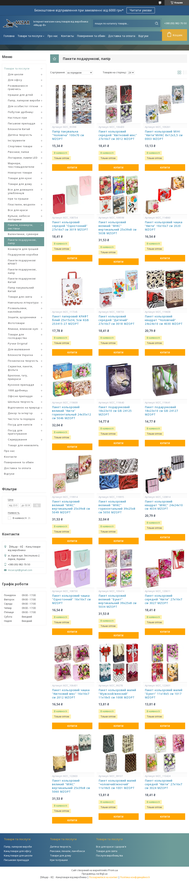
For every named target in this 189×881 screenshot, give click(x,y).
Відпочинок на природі (24, 407)
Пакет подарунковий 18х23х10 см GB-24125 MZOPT (115, 410)
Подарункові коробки (23, 254)
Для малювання (19, 349)
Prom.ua (113, 870)
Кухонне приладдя (21, 384)
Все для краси (18, 210)
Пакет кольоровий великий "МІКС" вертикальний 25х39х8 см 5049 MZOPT (71, 507)
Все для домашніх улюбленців (20, 191)
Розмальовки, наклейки (17, 309)
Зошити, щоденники (22, 317)
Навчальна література (23, 302)
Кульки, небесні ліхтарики (19, 217)
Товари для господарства (17, 336)
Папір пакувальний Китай (21, 289)
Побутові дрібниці (20, 112)
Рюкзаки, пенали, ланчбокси (67, 851)
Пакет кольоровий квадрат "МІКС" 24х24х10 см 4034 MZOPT (164, 505)
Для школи (15, 74)
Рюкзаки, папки (18, 152)
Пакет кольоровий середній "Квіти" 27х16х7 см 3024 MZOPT (163, 784)
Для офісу (15, 80)
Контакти (10, 456)
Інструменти (16, 140)
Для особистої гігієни (23, 106)
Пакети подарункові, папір (22, 241)
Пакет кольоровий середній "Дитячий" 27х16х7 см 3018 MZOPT (117, 320)
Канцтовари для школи (18, 855)
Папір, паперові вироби (24, 100)
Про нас (52, 36)
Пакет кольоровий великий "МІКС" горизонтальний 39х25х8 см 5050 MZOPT (117, 507)
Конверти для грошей (23, 249)
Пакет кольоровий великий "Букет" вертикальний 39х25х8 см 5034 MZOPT (118, 601)
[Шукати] (156, 23)
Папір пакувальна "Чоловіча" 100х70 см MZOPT (68, 135)
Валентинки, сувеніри (23, 234)
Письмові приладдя (21, 123)
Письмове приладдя (16, 860)
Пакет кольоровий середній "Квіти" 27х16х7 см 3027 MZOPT (163, 599)
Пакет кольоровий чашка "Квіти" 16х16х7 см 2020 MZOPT (163, 225)
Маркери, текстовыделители (21, 165)
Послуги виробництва (109, 855)
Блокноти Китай (19, 129)
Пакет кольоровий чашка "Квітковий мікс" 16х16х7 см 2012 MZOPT (71, 693)
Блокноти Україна (20, 355)
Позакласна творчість (23, 360)
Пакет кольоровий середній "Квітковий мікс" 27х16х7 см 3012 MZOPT (118, 135)
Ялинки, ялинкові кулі (23, 329)
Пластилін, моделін (21, 204)
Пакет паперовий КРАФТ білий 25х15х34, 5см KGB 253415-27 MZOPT (70, 320)
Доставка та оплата (121, 36)
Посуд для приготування (17, 432)
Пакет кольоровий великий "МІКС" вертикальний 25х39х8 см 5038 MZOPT (118, 227)
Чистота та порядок (21, 419)
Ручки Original (18, 343)
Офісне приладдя (20, 396)
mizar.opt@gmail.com (20, 570)
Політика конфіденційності (135, 877)
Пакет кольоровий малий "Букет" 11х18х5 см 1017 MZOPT (163, 693)
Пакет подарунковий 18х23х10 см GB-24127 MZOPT (161, 410)
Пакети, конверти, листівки (20, 226)
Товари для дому (20, 184)
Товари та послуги (30, 36)
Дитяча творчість (20, 135)
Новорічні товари (20, 172)
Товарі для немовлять (23, 445)
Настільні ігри (17, 117)
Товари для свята (20, 296)
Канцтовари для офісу (17, 851)
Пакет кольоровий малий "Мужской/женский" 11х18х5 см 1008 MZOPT (117, 693)
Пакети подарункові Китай (22, 280)
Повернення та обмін (91, 36)
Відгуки (143, 36)
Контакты (67, 36)
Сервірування (17, 439)
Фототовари (16, 323)
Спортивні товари (20, 146)
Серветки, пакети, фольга (20, 368)
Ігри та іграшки (18, 198)
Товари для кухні (20, 178)
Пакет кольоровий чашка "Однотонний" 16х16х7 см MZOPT (71, 599)
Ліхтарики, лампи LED (23, 157)
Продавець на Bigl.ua (94, 873)
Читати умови (141, 10)
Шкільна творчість (21, 401)
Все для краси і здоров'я (111, 846)
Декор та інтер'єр (20, 413)
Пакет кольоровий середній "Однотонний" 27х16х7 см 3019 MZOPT (70, 225)
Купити (72, 167)
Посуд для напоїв (20, 424)
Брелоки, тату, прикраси (18, 377)
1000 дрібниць (18, 390)
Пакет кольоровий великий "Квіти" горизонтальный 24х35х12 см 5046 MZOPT (71, 412)
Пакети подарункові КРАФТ (22, 262)
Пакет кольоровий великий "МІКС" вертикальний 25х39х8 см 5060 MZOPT (71, 786)
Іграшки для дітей (20, 95)
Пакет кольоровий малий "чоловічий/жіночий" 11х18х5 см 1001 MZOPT (117, 784)
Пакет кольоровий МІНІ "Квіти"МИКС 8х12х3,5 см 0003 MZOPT (164, 135)
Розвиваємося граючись (18, 87)
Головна (8, 36)
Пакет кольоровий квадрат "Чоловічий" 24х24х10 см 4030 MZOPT (164, 320)
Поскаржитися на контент (103, 877)
